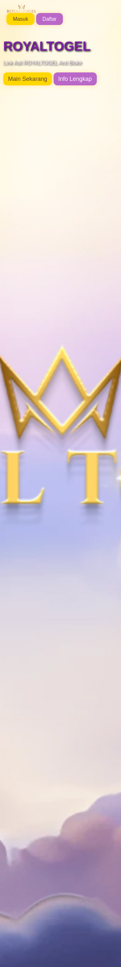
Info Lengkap (75, 79)
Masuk (20, 19)
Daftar (50, 19)
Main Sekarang (27, 79)
